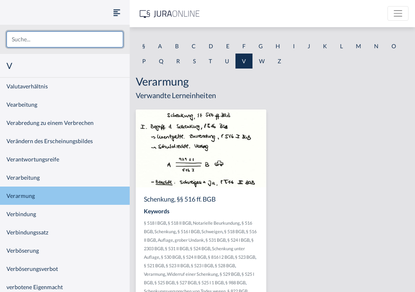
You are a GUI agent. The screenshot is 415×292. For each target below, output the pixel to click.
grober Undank (189, 240)
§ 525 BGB (164, 282)
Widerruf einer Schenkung (192, 274)
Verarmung (20, 195)
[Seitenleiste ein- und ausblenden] (116, 12)
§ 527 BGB (186, 282)
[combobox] (64, 39)
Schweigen (211, 231)
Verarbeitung (23, 177)
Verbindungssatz (27, 232)
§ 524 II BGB (194, 257)
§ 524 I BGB (238, 240)
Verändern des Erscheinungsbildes (49, 140)
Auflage (165, 240)
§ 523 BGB (245, 257)
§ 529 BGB (230, 274)
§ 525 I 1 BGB (211, 282)
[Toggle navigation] (398, 13)
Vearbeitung (21, 104)
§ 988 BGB (235, 282)
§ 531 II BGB (176, 248)
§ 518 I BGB (155, 222)
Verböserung (22, 250)
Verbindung (21, 213)
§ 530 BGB (171, 257)
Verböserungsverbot (32, 268)
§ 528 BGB (225, 265)
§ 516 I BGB (189, 231)
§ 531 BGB (215, 240)
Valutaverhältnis (27, 86)
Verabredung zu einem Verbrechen (50, 122)
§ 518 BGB (234, 231)
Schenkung (165, 231)
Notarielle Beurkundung (216, 222)
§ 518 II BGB (179, 222)
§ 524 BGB (200, 248)
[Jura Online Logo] (169, 13)
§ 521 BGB (154, 265)
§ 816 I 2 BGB (220, 257)
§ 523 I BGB (202, 265)
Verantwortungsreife (32, 159)
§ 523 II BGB (177, 265)
